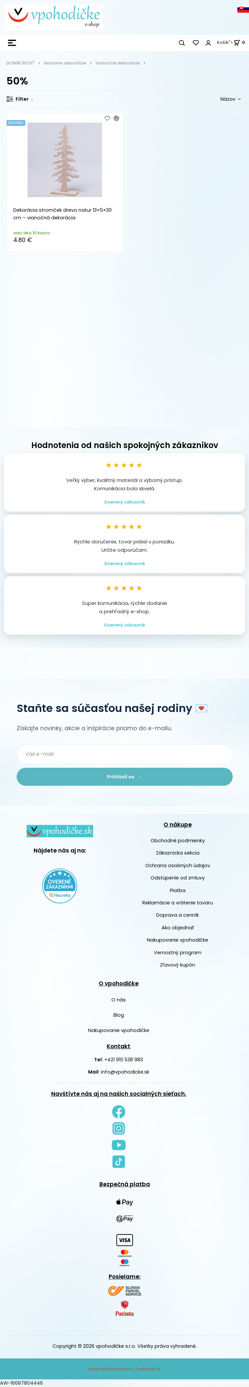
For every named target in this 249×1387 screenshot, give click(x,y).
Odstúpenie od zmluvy (178, 877)
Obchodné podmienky (178, 840)
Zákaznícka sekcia (177, 853)
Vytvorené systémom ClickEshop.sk (124, 1369)
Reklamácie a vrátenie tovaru (177, 902)
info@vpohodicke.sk (125, 1072)
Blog (118, 1015)
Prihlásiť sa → (124, 776)
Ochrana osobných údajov (177, 865)
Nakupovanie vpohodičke (177, 940)
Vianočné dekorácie (117, 63)
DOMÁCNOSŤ (20, 63)
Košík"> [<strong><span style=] (231, 42)
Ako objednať (178, 927)
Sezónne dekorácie (65, 63)
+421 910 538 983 (123, 1059)
